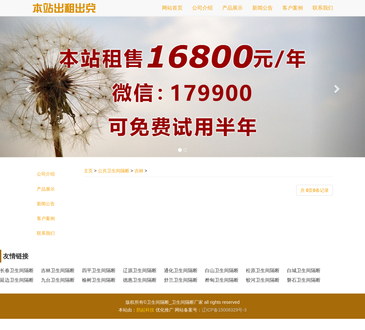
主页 (88, 170)
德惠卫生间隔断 (140, 280)
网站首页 (172, 8)
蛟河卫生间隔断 (263, 280)
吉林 (138, 170)
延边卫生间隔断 (17, 280)
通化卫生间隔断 (181, 270)
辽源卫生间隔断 (140, 270)
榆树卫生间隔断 (99, 280)
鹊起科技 (145, 309)
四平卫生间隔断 (99, 270)
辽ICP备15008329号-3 (224, 309)
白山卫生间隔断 (222, 270)
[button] (27, 86)
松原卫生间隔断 (263, 270)
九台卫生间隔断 (58, 280)
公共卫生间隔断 (113, 170)
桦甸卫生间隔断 (222, 280)
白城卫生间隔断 (303, 270)
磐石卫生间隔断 (303, 280)
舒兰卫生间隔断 (181, 280)
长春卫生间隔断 (17, 270)
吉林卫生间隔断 (58, 270)
